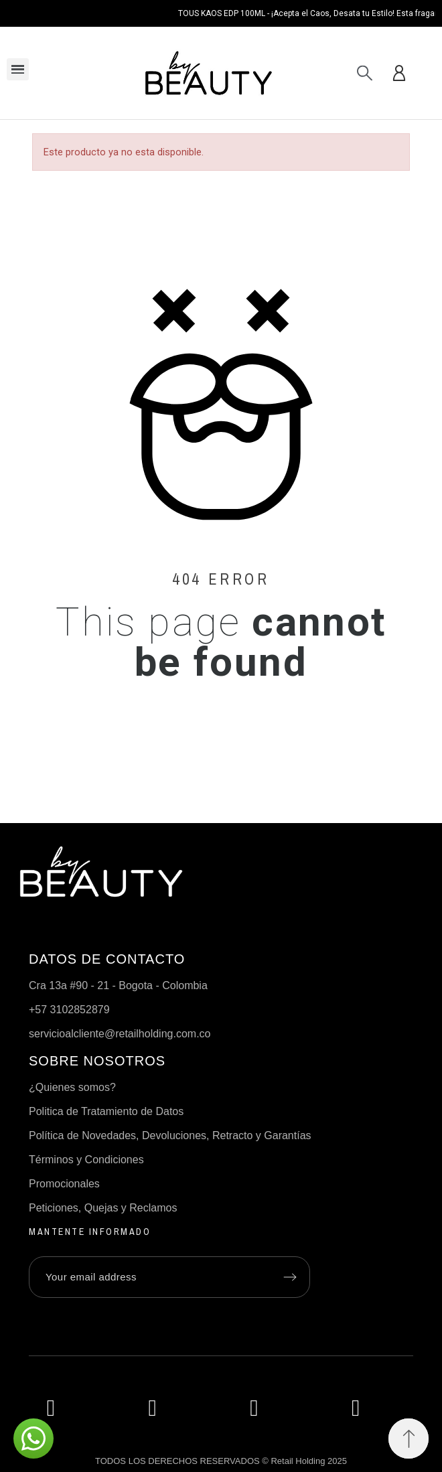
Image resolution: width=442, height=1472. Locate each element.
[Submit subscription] (290, 1277)
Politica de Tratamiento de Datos (106, 1111)
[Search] (365, 73)
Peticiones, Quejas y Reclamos (103, 1207)
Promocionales (64, 1183)
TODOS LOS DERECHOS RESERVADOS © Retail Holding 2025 (221, 1461)
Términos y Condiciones (86, 1159)
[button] (408, 1438)
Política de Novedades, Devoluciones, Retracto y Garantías (170, 1135)
